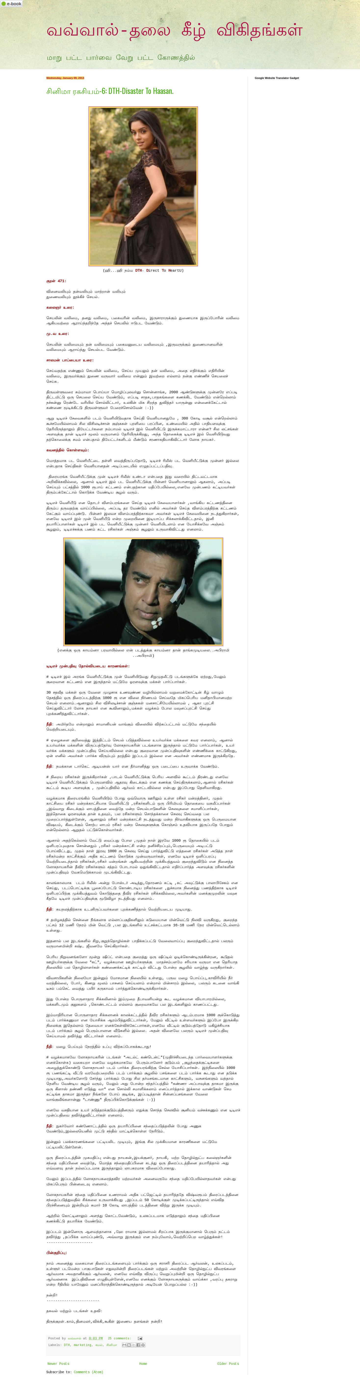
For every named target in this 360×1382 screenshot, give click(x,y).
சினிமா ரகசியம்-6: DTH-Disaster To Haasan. (109, 90)
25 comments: (120, 1338)
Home (143, 1364)
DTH (67, 1345)
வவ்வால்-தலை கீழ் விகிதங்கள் (174, 31)
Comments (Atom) (88, 1372)
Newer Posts (58, 1364)
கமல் (99, 1345)
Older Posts (228, 1364)
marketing (82, 1345)
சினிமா (111, 1345)
